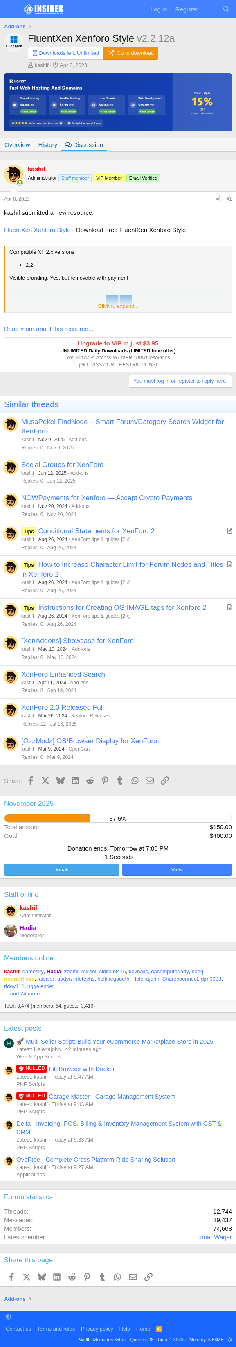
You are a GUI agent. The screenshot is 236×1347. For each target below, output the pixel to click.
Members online (29, 958)
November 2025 (29, 804)
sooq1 (199, 971)
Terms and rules (56, 1329)
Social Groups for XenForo (62, 465)
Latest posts (23, 1028)
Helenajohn (146, 979)
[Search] (226, 9)
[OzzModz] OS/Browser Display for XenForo (89, 741)
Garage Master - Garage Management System (95, 1096)
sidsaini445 (112, 971)
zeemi (71, 971)
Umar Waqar (215, 1237)
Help (124, 1329)
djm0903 (211, 979)
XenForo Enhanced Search (63, 674)
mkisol (89, 971)
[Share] (218, 199)
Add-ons (77, 439)
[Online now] (20, 183)
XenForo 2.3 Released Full (62, 707)
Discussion (84, 144)
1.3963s (178, 1339)
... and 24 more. (22, 994)
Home (143, 1329)
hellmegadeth (113, 979)
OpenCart (79, 749)
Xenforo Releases (90, 716)
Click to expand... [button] (118, 306)
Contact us (18, 1329)
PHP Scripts (30, 1084)
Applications (30, 1174)
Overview (17, 144)
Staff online (21, 894)
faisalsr (46, 979)
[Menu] (11, 9)
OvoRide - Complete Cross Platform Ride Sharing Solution (95, 1159)
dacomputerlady (170, 971)
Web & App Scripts (38, 1057)
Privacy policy (97, 1329)
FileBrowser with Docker (65, 1068)
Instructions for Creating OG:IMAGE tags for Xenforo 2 (122, 607)
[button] (8, 1317)
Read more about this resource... (48, 328)
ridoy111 (14, 986)
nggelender (40, 986)
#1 (229, 199)
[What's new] (210, 9)
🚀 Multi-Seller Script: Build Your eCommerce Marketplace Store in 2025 (115, 1041)
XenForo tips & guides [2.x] (101, 539)
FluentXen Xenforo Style (37, 229)
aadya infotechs (75, 979)
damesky (33, 971)
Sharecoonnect (180, 979)
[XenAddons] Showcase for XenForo (77, 641)
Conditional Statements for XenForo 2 (96, 531)
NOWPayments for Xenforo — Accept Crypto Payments (107, 498)
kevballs (138, 971)
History (48, 144)
